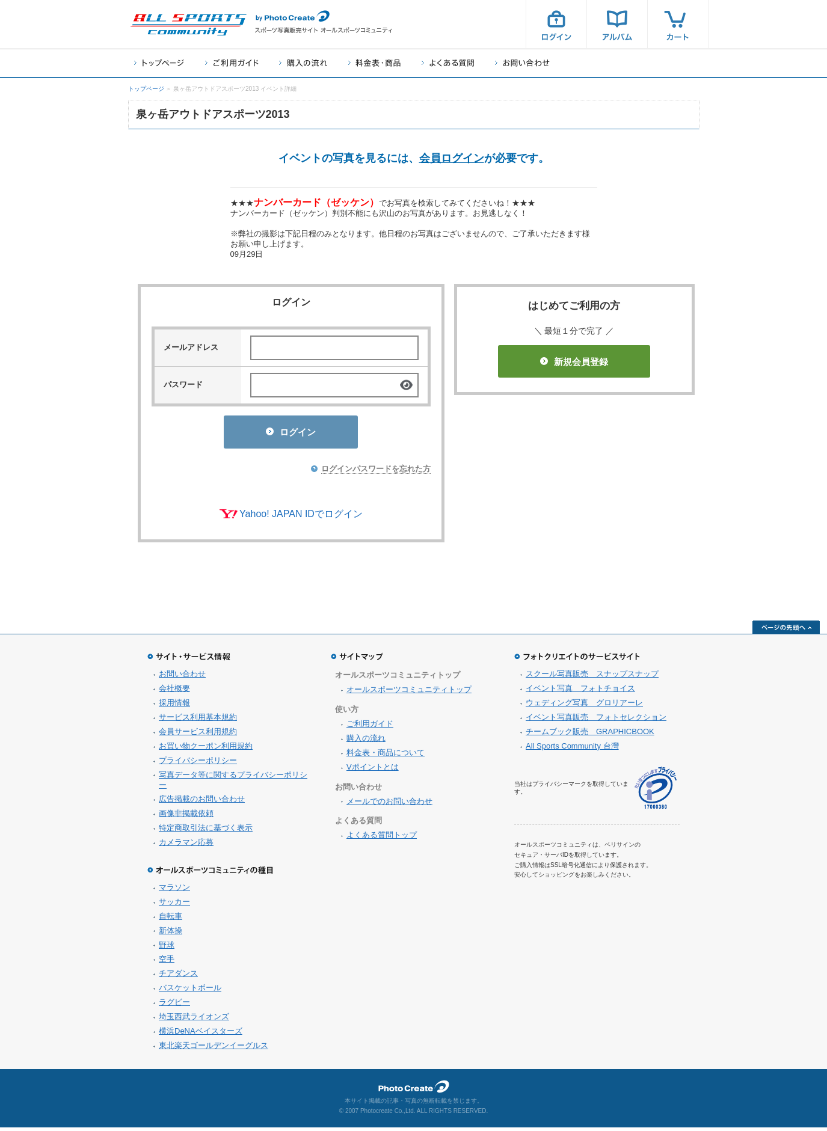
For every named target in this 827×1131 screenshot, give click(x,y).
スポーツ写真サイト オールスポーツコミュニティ (188, 24)
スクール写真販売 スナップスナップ (592, 677)
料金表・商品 (374, 63)
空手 (166, 962)
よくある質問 (448, 63)
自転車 (170, 919)
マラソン (174, 890)
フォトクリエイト (413, 1090)
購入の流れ (303, 63)
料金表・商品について (385, 756)
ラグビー (174, 1005)
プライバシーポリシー (198, 763)
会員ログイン (451, 158)
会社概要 (174, 691)
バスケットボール (190, 991)
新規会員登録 (574, 362)
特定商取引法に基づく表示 (206, 831)
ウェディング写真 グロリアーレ (584, 706)
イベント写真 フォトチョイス (580, 691)
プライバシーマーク (656, 791)
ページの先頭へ (786, 630)
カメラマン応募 (186, 845)
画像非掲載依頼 (186, 816)
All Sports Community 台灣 (572, 749)
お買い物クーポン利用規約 (206, 749)
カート (678, 24)
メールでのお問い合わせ (389, 804)
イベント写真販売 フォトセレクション (596, 720)
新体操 (170, 934)
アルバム (617, 24)
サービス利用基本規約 (198, 720)
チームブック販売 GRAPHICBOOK (590, 735)
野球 (166, 948)
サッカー (174, 905)
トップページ (159, 63)
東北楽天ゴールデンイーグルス (213, 1048)
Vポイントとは (372, 770)
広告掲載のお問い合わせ (202, 802)
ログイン (556, 24)
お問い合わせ (522, 63)
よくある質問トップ (381, 838)
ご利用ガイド (231, 63)
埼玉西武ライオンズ (194, 1020)
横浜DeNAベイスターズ (200, 1034)
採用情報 (174, 706)
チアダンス (178, 976)
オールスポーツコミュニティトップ (409, 692)
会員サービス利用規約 (198, 735)
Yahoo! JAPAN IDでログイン (301, 517)
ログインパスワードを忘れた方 (376, 472)
